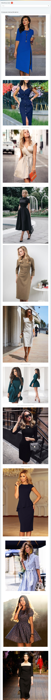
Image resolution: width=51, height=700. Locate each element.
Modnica (5, 3)
